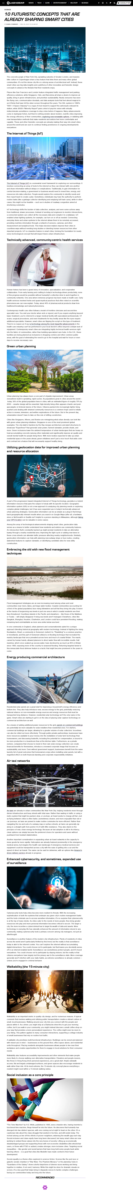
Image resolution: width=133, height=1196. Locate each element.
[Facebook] (98, 3)
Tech (39, 3)
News (31, 3)
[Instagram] (102, 3)
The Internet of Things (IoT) (18, 183)
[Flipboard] (110, 3)
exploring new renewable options (55, 117)
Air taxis (10, 810)
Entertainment (60, 3)
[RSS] (114, 3)
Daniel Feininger (12, 24)
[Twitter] (106, 3)
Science (85, 3)
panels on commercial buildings (70, 725)
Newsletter (123, 3)
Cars (47, 3)
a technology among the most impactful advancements (52, 324)
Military (74, 3)
